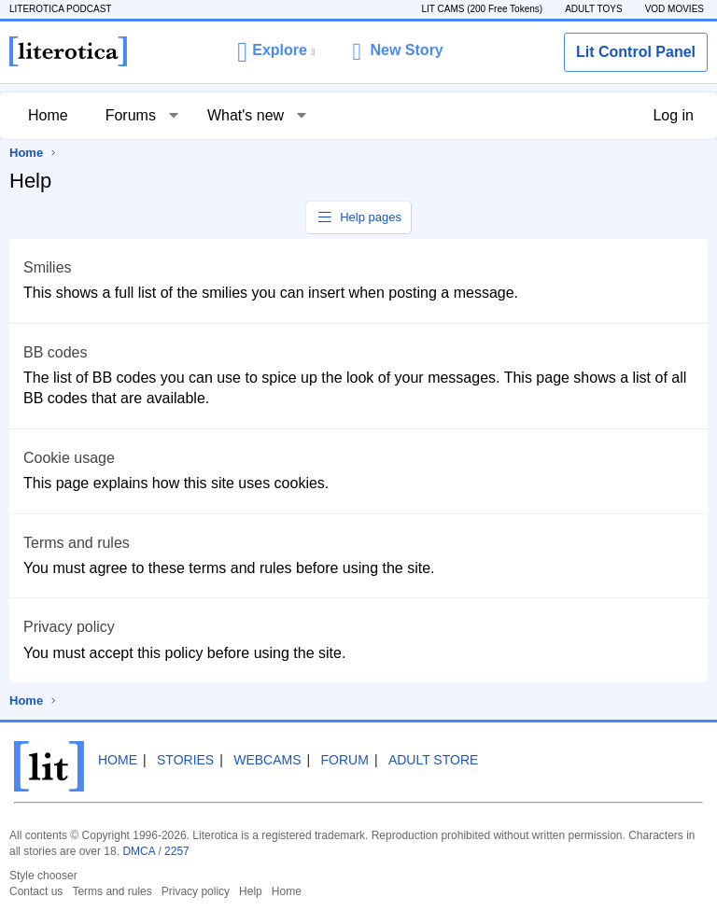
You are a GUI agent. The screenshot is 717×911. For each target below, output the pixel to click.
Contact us (36, 891)
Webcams (267, 759)
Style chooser (43, 875)
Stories (185, 759)
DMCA (138, 851)
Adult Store (433, 759)
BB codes (55, 352)
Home (48, 115)
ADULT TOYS (594, 9)
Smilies (47, 267)
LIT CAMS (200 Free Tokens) (481, 9)
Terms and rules (76, 543)
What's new (245, 115)
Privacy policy (69, 627)
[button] (275, 51)
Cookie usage (69, 458)
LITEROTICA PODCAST (60, 9)
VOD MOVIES (674, 9)
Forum (345, 759)
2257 (177, 851)
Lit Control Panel (636, 52)
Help (250, 891)
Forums (130, 115)
